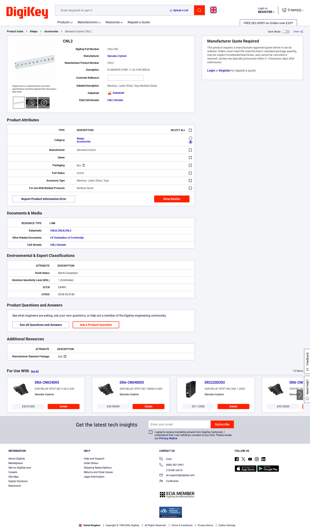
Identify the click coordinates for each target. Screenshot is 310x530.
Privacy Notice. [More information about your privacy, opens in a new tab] (76, 525)
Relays (34, 31)
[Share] (298, 31)
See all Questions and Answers (41, 325)
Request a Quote (139, 22)
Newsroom (14, 485)
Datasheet (115, 92)
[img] (27, 13)
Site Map (13, 476)
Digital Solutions (18, 481)
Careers (12, 472)
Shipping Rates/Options (97, 467)
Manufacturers (88, 22)
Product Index (15, 31)
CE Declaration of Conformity (67, 237)
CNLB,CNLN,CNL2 (60, 230)
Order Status (91, 463)
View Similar (171, 199)
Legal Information (94, 476)
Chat (165, 459)
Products (63, 22)
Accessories (51, 31)
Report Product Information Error (43, 199)
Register (225, 70)
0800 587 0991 (171, 465)
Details (63, 406)
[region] (155, 520)
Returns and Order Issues (98, 472)
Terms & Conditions (49, 525)
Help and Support (94, 458)
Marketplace (15, 463)
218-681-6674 (170, 470)
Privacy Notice (168, 438)
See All (35, 371)
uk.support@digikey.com (177, 476)
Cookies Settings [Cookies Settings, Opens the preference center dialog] (237, 520)
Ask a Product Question (96, 325)
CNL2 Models (115, 100)
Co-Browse (168, 481)
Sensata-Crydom (117, 56)
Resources (113, 22)
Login (211, 70)
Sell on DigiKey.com (19, 467)
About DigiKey (16, 458)
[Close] (303, 520)
